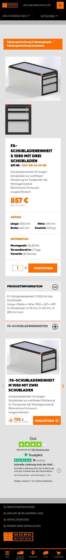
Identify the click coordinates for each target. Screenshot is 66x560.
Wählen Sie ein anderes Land (25, 513)
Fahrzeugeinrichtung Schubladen (26, 46)
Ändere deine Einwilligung (24, 525)
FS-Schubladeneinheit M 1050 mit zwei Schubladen (31, 385)
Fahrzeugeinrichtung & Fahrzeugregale (29, 42)
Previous (3, 386)
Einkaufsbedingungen (21, 507)
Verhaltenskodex (18, 519)
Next (62, 386)
